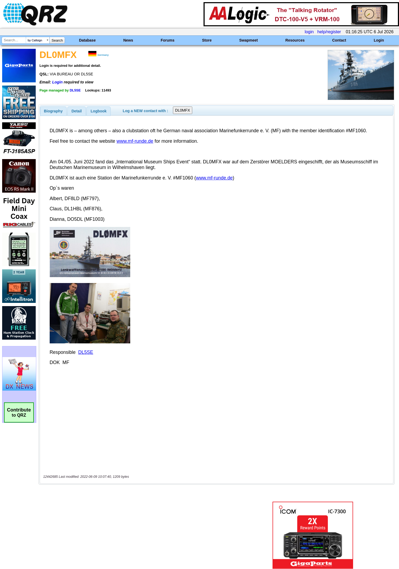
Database (87, 40)
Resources (295, 40)
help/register (329, 32)
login (309, 32)
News (128, 40)
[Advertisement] (139, 512)
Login (379, 40)
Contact (339, 40)
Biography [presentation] (53, 111)
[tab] (53, 111)
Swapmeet (248, 40)
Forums (167, 40)
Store (207, 40)
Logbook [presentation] (99, 111)
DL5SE (75, 90)
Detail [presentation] (76, 111)
